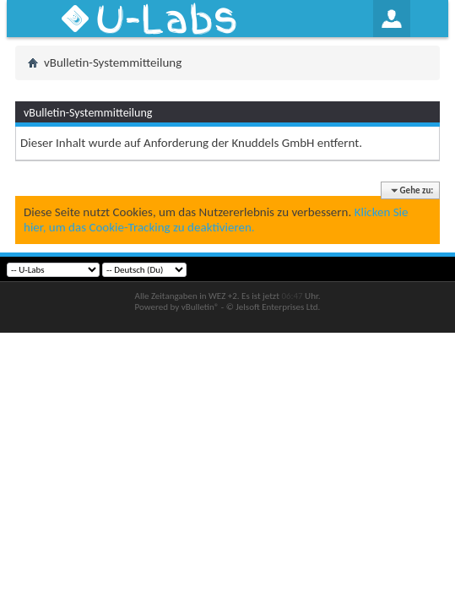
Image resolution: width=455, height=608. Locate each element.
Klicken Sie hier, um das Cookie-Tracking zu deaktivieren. (216, 219)
